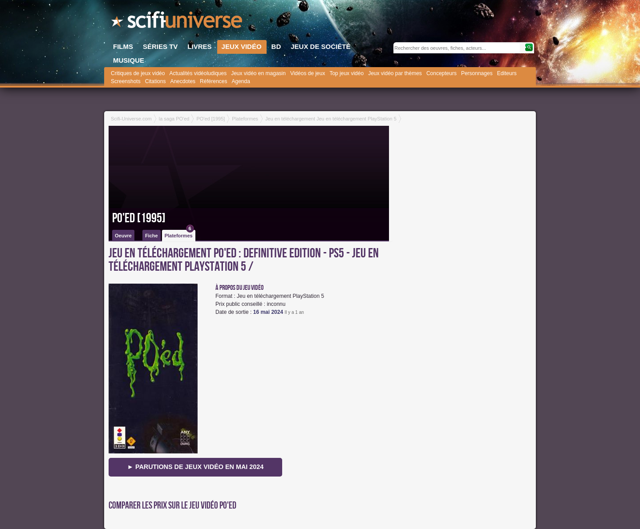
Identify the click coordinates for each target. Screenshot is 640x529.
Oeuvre (123, 235)
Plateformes (179, 234)
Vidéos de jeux (307, 73)
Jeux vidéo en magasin (258, 73)
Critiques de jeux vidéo (138, 73)
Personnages (477, 73)
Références (213, 81)
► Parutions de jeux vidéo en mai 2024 (195, 466)
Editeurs (507, 73)
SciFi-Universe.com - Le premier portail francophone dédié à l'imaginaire (178, 22)
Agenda (240, 81)
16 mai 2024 (268, 312)
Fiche (151, 235)
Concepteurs (441, 73)
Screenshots (126, 81)
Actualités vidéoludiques (198, 73)
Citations (155, 81)
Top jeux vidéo (346, 73)
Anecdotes (182, 81)
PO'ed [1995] (139, 218)
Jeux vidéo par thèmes (395, 73)
